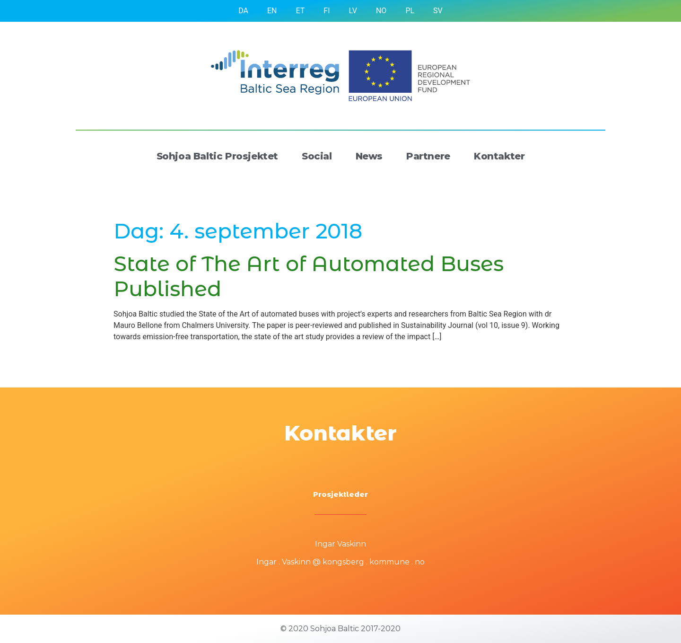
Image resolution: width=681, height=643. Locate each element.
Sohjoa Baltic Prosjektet (217, 156)
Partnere (428, 156)
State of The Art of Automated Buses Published (309, 276)
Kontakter (499, 156)
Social (317, 156)
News (369, 156)
